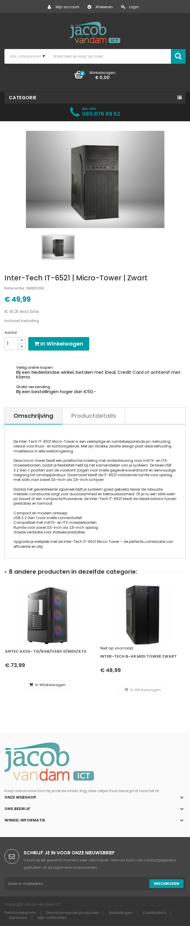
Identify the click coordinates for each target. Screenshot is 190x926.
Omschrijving (33, 416)
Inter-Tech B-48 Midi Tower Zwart (138, 656)
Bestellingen (121, 913)
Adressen (18, 918)
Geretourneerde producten (72, 913)
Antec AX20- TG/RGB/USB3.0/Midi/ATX (45, 651)
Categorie (23, 97)
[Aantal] (11, 343)
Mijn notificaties (52, 918)
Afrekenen (100, 7)
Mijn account (63, 7)
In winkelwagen (58, 343)
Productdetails (93, 416)
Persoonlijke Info (20, 913)
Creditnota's (154, 913)
